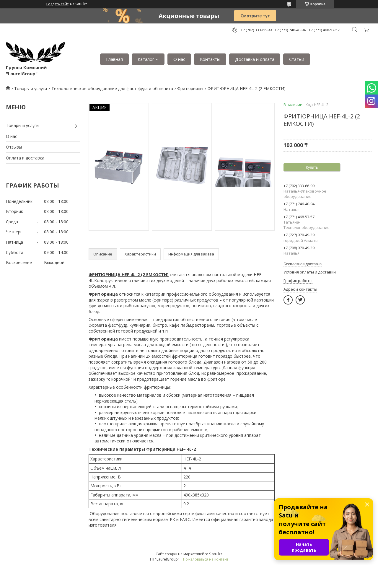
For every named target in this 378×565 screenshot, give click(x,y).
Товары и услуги (30, 88)
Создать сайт (57, 4)
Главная (114, 59)
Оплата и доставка (25, 158)
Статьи (296, 59)
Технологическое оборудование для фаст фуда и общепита (112, 88)
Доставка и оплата (254, 59)
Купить (312, 167)
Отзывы (14, 147)
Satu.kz (215, 553)
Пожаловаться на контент (205, 559)
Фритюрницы (190, 88)
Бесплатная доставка (303, 264)
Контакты (210, 59)
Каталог (146, 59)
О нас (179, 59)
